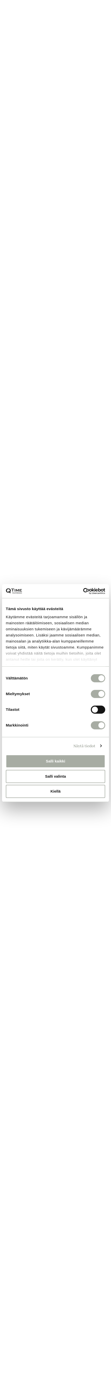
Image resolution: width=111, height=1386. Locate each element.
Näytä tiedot (84, 746)
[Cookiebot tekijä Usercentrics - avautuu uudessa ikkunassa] (83, 591)
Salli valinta (55, 776)
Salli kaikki (55, 761)
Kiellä (55, 791)
